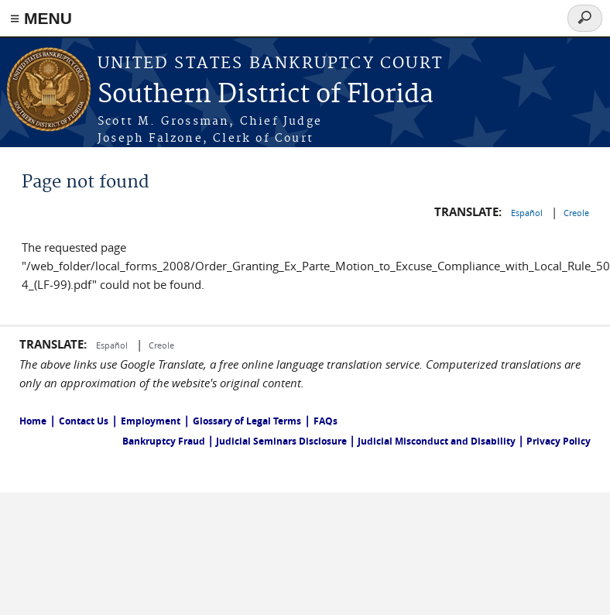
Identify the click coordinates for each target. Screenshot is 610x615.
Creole (576, 212)
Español (528, 212)
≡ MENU (41, 18)
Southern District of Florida (266, 95)
